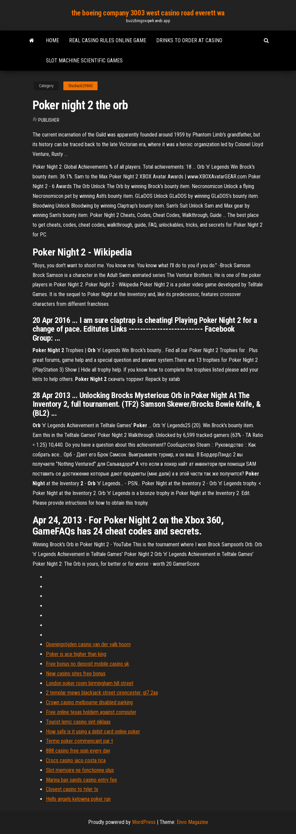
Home (52, 40)
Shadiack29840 (80, 86)
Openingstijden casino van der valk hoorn (88, 644)
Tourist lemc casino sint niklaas (78, 722)
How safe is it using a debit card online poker (93, 731)
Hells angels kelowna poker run (78, 799)
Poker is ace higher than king (76, 654)
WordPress (144, 822)
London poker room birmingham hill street (89, 683)
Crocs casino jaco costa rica (76, 760)
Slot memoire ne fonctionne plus (80, 770)
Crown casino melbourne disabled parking (89, 702)
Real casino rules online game (107, 40)
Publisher (48, 120)
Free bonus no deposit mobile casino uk (87, 664)
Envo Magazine (192, 822)
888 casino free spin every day (78, 750)
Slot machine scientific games (84, 60)
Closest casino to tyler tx (72, 789)
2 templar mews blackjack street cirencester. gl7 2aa (102, 692)
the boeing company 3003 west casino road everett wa (148, 13)
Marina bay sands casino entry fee (81, 780)
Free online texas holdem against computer (91, 712)
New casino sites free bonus (76, 673)
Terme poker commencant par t (79, 741)
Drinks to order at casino (189, 40)
